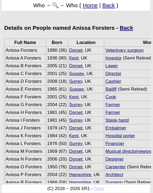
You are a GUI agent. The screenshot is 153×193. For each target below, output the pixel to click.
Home (90, 5)
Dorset (76, 50)
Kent (74, 58)
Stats (99, 188)
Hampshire (80, 174)
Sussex (76, 73)
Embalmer (115, 128)
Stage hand (117, 120)
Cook (110, 96)
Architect (114, 174)
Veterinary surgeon (124, 50)
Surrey (75, 81)
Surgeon (113, 182)
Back (108, 5)
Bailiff (110, 89)
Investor (113, 58)
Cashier (113, 81)
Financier (114, 143)
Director (113, 73)
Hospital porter (120, 135)
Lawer (111, 65)
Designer (114, 159)
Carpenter (115, 166)
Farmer (112, 104)
